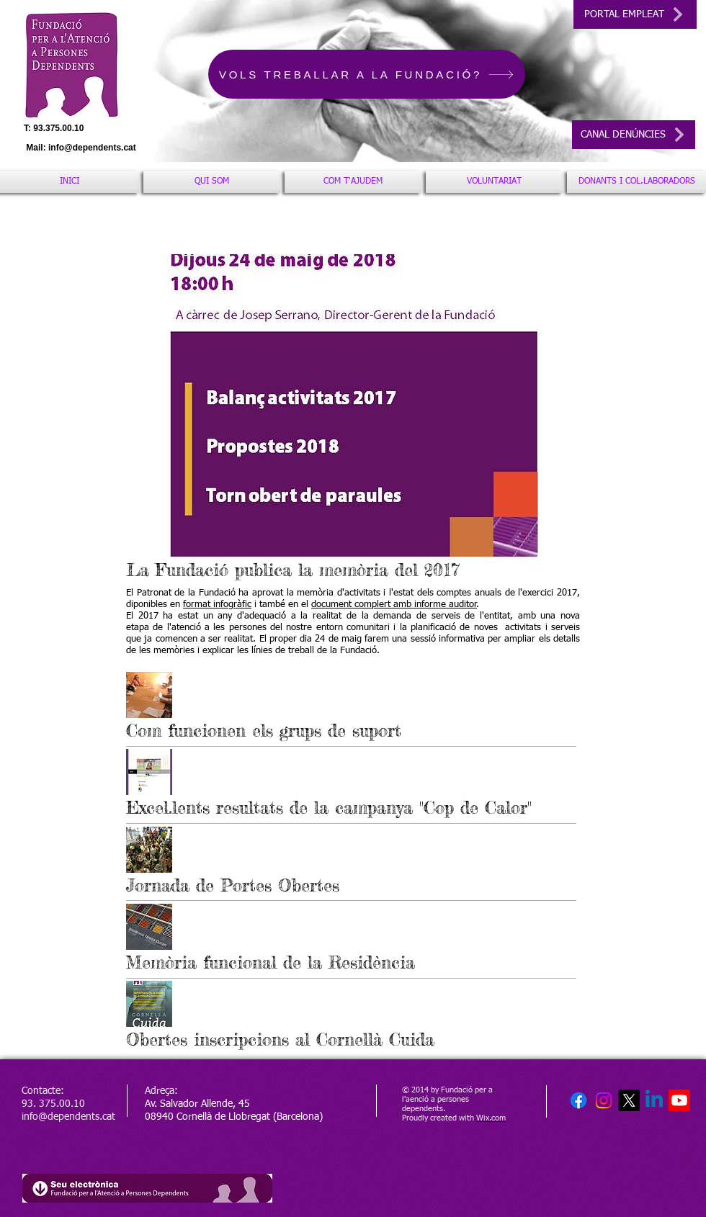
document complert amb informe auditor (394, 604)
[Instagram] (604, 1100)
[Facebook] (578, 1100)
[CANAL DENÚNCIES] (633, 134)
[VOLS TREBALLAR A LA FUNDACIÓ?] (366, 74)
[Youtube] (679, 1100)
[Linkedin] (654, 1100)
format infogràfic (217, 604)
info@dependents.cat (92, 148)
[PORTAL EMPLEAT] (635, 14)
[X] (629, 1100)
